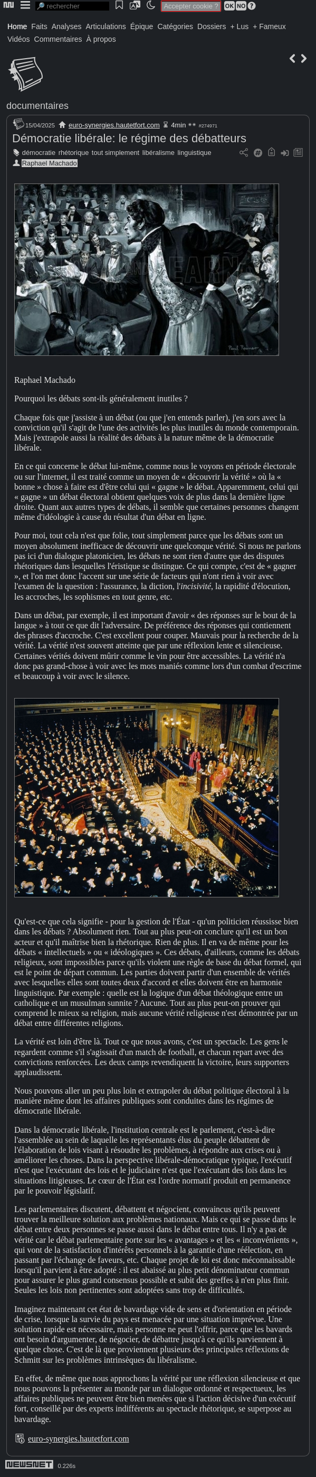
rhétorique (74, 153)
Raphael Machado (49, 163)
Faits (39, 26)
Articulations (106, 26)
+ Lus (240, 26)
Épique (142, 26)
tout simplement (115, 153)
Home (17, 26)
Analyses (67, 26)
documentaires (37, 105)
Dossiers (211, 26)
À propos (101, 39)
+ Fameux (269, 26)
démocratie (38, 153)
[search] (72, 6)
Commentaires (58, 39)
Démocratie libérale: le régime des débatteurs (129, 138)
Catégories (175, 26)
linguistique (194, 153)
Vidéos (18, 39)
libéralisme (158, 153)
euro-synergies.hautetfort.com (114, 125)
